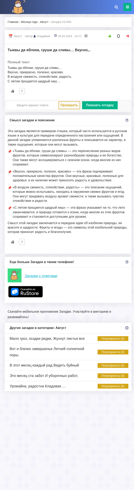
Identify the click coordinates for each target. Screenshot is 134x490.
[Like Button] (108, 36)
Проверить (69, 105)
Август (17, 36)
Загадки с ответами (41, 276)
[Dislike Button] (126, 36)
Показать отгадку (100, 105)
